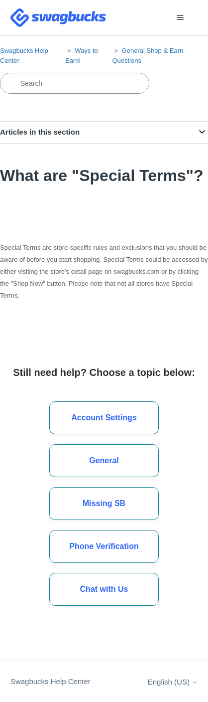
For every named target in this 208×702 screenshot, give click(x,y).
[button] (104, 589)
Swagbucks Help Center (50, 681)
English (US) (173, 682)
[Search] (74, 83)
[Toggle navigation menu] (180, 18)
